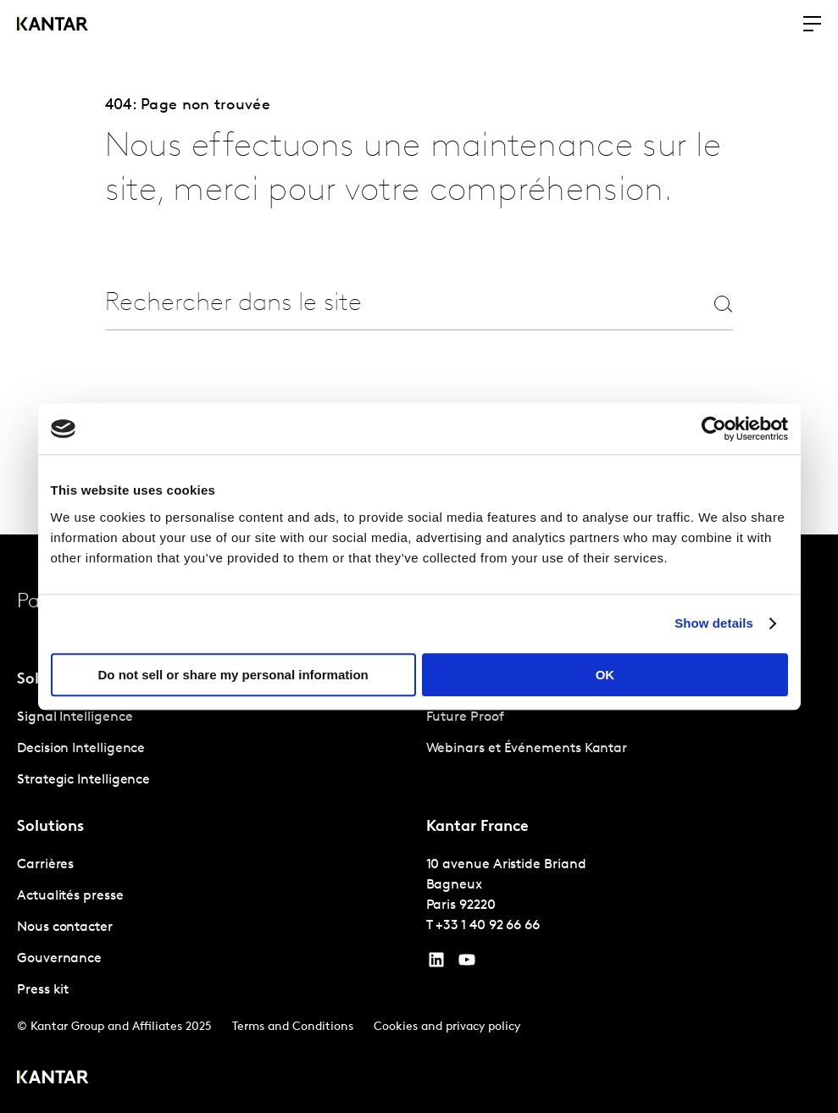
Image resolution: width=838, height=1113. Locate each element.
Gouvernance (59, 959)
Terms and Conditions (292, 1027)
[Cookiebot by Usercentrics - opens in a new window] (714, 428)
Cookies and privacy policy (447, 1027)
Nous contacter (65, 927)
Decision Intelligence (81, 749)
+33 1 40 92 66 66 (488, 926)
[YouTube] (436, 964)
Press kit (43, 990)
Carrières (45, 865)
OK (605, 674)
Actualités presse (70, 896)
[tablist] (419, 823)
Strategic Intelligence (83, 780)
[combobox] (380, 303)
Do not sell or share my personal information (233, 674)
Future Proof (465, 717)
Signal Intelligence (74, 717)
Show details (713, 623)
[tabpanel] (215, 749)
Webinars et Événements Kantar (527, 749)
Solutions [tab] (50, 827)
